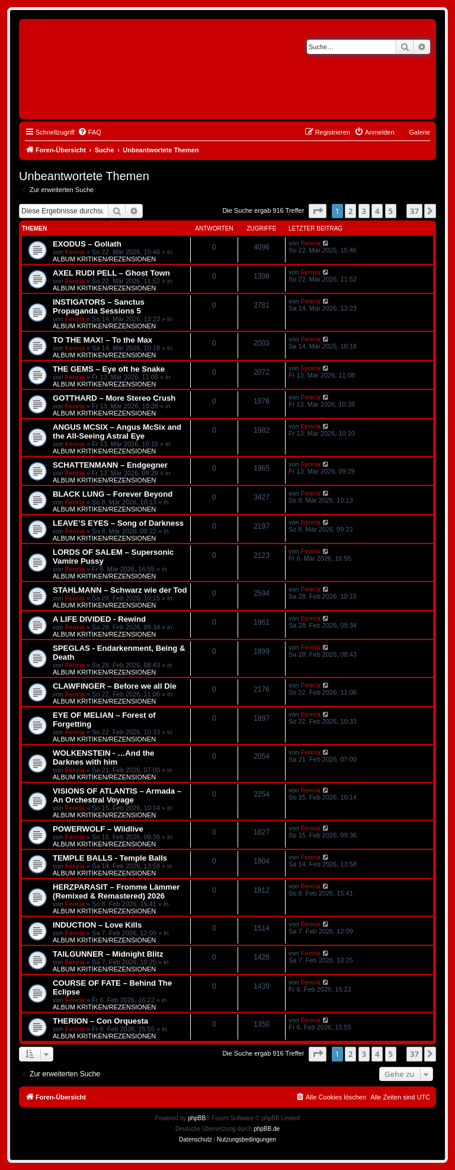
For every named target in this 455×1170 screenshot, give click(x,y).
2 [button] (350, 211)
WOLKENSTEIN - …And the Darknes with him (103, 757)
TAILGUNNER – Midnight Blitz (108, 954)
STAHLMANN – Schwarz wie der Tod (120, 590)
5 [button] (391, 211)
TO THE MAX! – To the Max (102, 339)
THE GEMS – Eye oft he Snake (109, 369)
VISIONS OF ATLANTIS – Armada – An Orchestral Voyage (117, 795)
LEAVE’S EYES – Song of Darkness (118, 523)
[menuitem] (89, 132)
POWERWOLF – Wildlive (98, 828)
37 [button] (414, 211)
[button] (317, 211)
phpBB (197, 1118)
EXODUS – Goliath (87, 243)
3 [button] (364, 211)
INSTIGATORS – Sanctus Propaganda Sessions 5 (99, 306)
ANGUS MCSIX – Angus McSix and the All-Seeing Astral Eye (117, 431)
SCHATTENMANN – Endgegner (110, 465)
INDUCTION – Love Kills (97, 924)
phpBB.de (267, 1129)
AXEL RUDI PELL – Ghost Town (111, 272)
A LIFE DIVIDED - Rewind (99, 619)
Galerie (419, 132)
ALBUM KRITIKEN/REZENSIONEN (104, 259)
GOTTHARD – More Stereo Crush (114, 398)
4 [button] (377, 211)
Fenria (75, 251)
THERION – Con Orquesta (100, 1020)
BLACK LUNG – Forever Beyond (112, 494)
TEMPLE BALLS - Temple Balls (110, 857)
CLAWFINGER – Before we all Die (115, 686)
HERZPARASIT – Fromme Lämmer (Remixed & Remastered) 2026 (116, 891)
